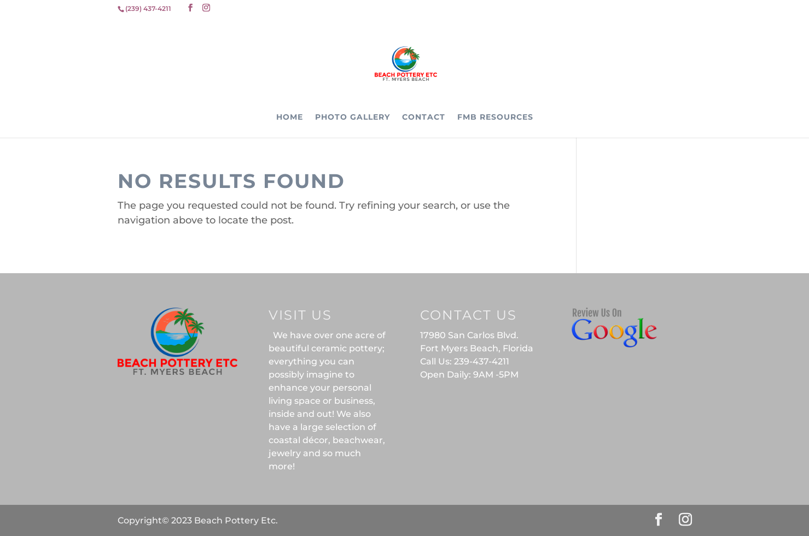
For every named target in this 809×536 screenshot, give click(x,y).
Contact (423, 117)
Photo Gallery (352, 117)
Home (289, 117)
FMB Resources (495, 117)
